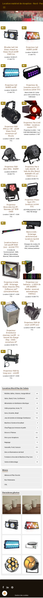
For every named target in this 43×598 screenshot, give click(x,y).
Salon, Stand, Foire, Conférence (21, 398)
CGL (5, 484)
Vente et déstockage (21, 462)
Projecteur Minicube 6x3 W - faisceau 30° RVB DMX (11, 208)
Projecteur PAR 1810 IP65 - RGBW (11, 167)
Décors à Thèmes (21, 432)
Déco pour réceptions (21, 437)
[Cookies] (4, 593)
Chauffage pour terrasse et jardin (21, 428)
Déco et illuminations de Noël (21, 452)
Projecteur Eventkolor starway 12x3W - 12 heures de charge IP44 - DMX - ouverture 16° (11, 336)
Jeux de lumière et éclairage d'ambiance (21, 418)
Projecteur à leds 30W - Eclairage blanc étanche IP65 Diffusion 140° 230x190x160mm (11, 287)
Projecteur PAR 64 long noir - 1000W (11, 372)
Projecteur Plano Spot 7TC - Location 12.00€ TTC (32, 203)
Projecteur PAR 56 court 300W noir (32, 323)
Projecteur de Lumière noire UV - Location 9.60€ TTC (31, 87)
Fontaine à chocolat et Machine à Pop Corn (21, 457)
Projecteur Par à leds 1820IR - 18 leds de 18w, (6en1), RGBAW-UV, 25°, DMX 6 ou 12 (32, 171)
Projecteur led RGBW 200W (11, 86)
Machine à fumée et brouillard (21, 423)
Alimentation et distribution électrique (21, 403)
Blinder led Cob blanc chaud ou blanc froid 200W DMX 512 (11, 50)
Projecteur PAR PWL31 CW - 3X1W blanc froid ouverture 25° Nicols (11, 131)
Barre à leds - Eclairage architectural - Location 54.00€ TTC (32, 236)
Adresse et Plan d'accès (12, 475)
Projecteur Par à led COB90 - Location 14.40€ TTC (32, 124)
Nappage (21, 442)
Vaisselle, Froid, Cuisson (21, 447)
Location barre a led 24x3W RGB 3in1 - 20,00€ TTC (11, 244)
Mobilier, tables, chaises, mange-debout (21, 393)
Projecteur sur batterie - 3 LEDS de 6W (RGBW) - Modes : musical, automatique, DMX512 (31, 288)
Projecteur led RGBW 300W (32, 48)
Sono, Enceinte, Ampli (21, 413)
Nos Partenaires (9, 480)
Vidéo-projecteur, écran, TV (21, 408)
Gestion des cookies (21, 595)
